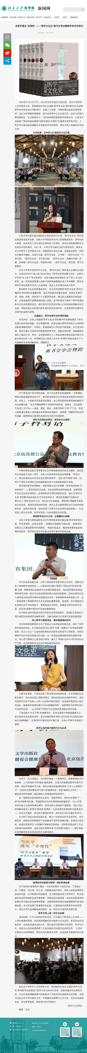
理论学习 (39, 17)
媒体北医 (30, 17)
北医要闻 (4, 17)
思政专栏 (47, 17)
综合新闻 (13, 17)
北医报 (56, 17)
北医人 (65, 17)
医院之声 (21, 17)
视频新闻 (74, 17)
